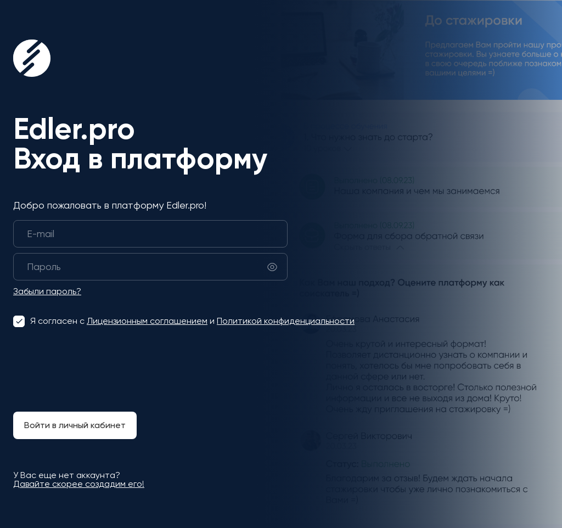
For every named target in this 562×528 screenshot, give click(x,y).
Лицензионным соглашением (147, 321)
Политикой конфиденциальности (286, 321)
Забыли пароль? (47, 291)
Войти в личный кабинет (75, 425)
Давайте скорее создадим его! (78, 484)
